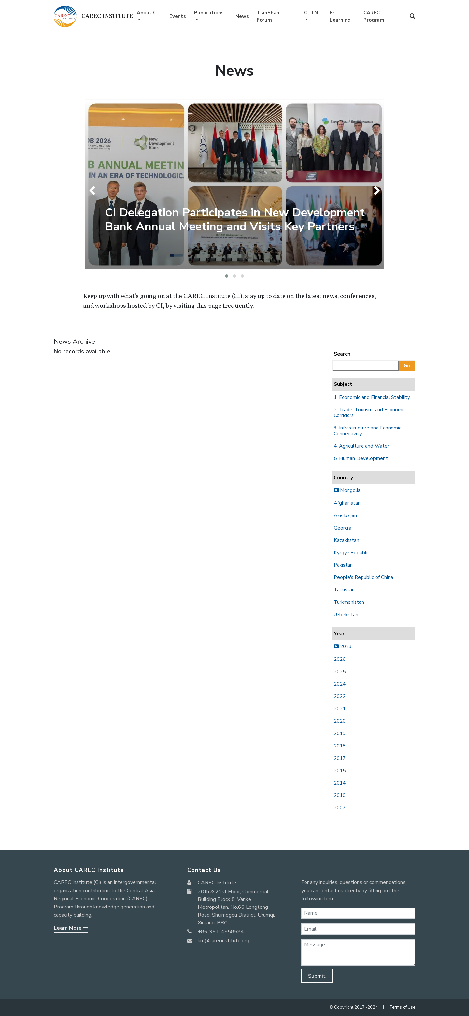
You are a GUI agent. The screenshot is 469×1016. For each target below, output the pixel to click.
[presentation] (93, 190)
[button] (227, 276)
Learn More (71, 928)
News (242, 16)
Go (407, 365)
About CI (147, 12)
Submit (317, 976)
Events (177, 16)
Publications (209, 12)
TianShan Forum (268, 16)
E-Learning (340, 16)
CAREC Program (373, 16)
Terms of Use (402, 1007)
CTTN (311, 12)
